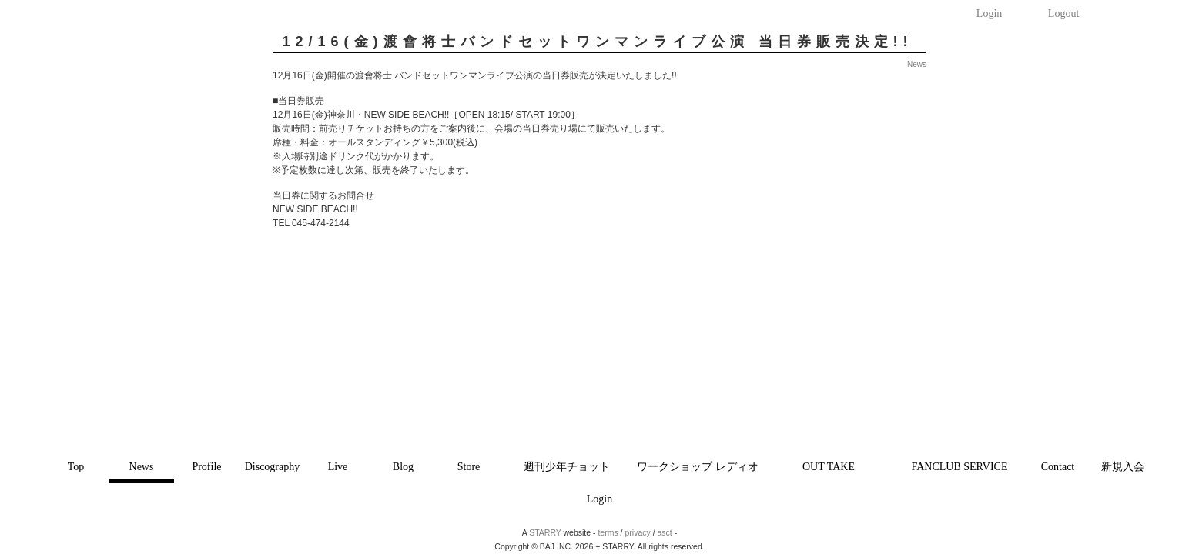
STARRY (545, 532)
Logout (1063, 13)
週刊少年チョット (567, 466)
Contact (1058, 466)
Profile (206, 466)
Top (76, 466)
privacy (637, 532)
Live (338, 466)
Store (469, 466)
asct (665, 532)
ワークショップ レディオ (698, 466)
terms (608, 532)
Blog (403, 466)
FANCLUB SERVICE (959, 466)
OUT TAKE (828, 466)
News (141, 466)
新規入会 (1122, 466)
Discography (272, 466)
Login (989, 13)
